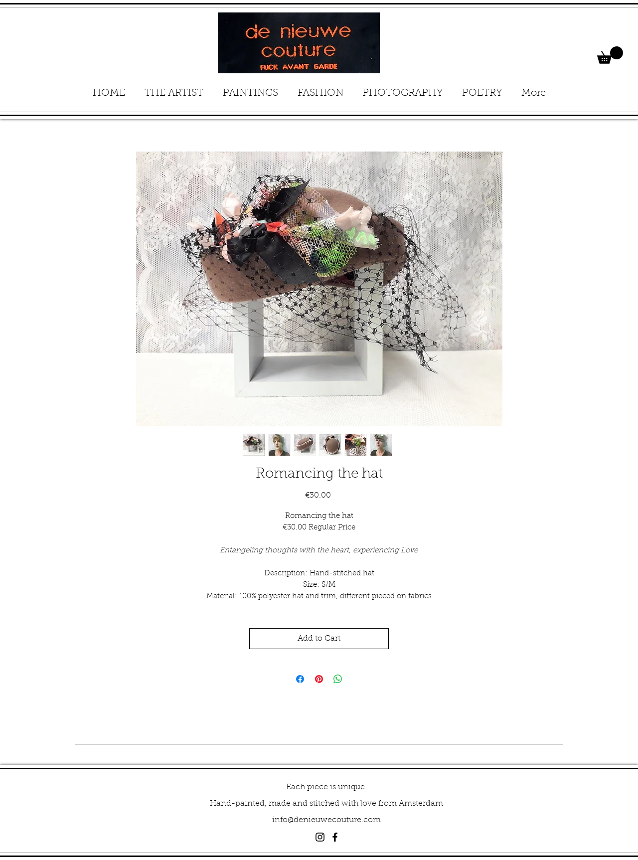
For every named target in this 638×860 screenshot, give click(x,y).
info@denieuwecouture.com (326, 820)
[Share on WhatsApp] (338, 679)
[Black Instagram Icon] (320, 837)
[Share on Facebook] (300, 679)
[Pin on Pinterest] (319, 679)
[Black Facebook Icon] (335, 837)
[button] (610, 55)
